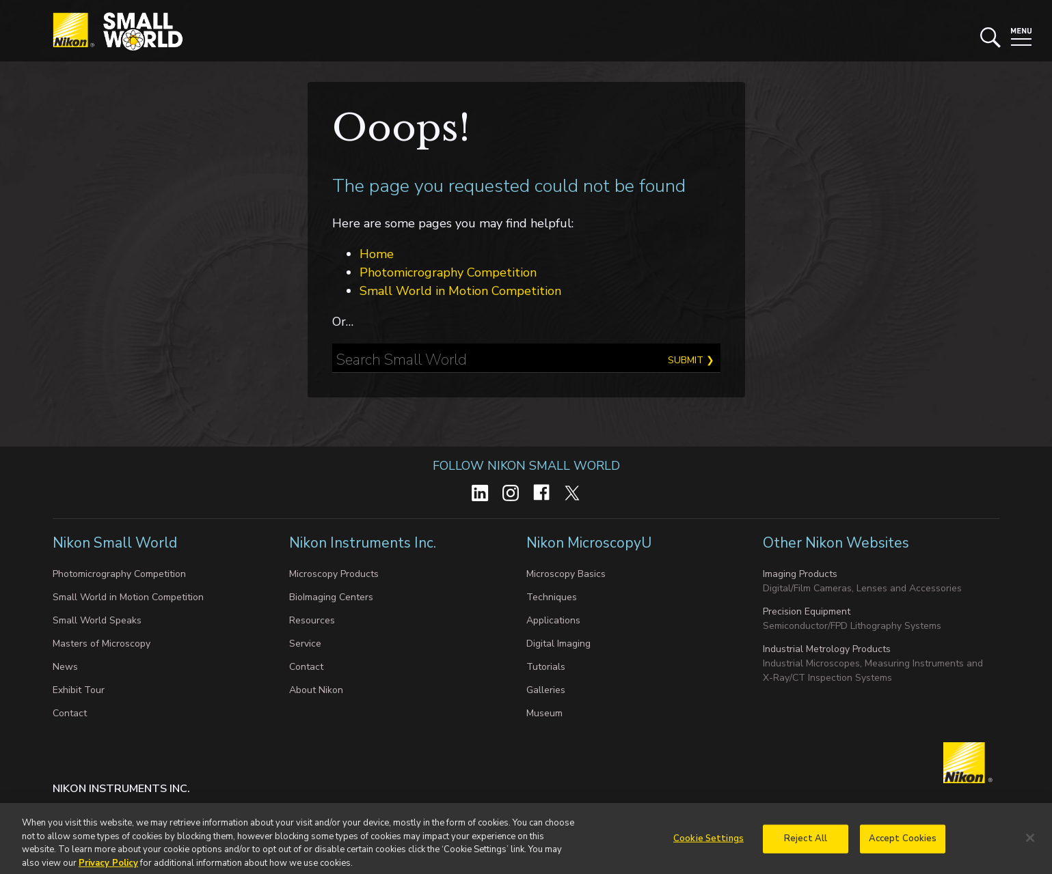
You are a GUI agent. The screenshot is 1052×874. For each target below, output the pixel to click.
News (65, 666)
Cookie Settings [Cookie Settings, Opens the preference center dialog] (708, 842)
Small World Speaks (97, 620)
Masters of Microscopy (101, 643)
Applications (553, 620)
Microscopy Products (334, 573)
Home (377, 254)
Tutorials (545, 666)
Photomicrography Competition (448, 272)
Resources (312, 620)
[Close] (1030, 842)
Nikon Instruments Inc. (364, 542)
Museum (544, 713)
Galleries (545, 689)
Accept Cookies (903, 842)
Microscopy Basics (566, 573)
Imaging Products (800, 573)
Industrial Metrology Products (827, 649)
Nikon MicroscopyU (588, 542)
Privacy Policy (108, 867)
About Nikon (316, 689)
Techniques (551, 597)
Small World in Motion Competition (460, 291)
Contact (70, 713)
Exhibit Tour (79, 689)
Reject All (805, 842)
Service (305, 643)
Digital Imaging (558, 643)
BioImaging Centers (331, 597)
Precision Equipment (806, 611)
